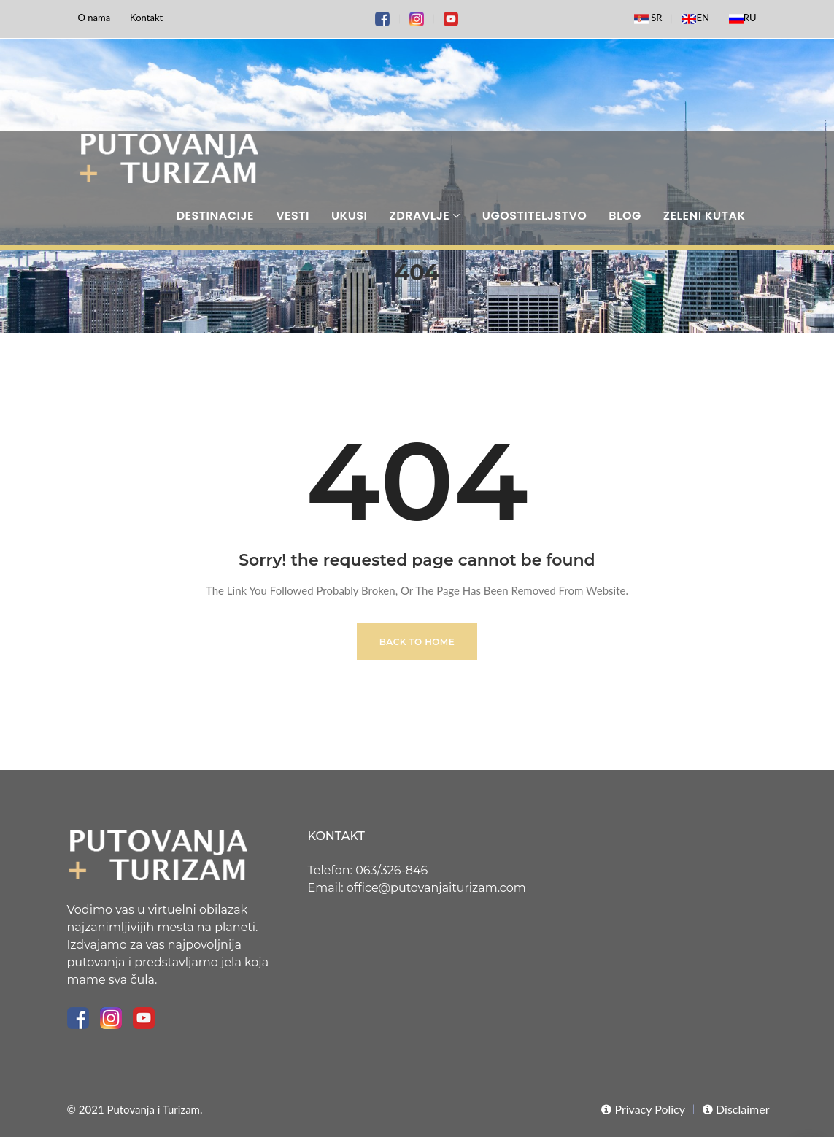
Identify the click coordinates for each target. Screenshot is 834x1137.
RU (743, 19)
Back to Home (417, 641)
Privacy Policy (643, 1109)
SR (648, 19)
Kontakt (146, 17)
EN (695, 19)
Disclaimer (736, 1109)
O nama (94, 17)
